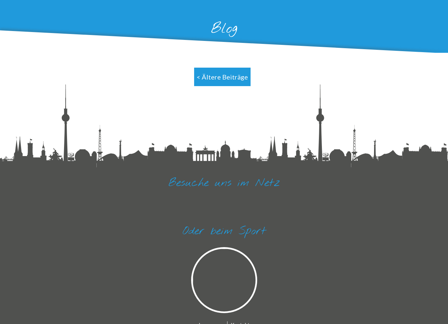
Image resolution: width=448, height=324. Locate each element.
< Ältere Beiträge (222, 77)
